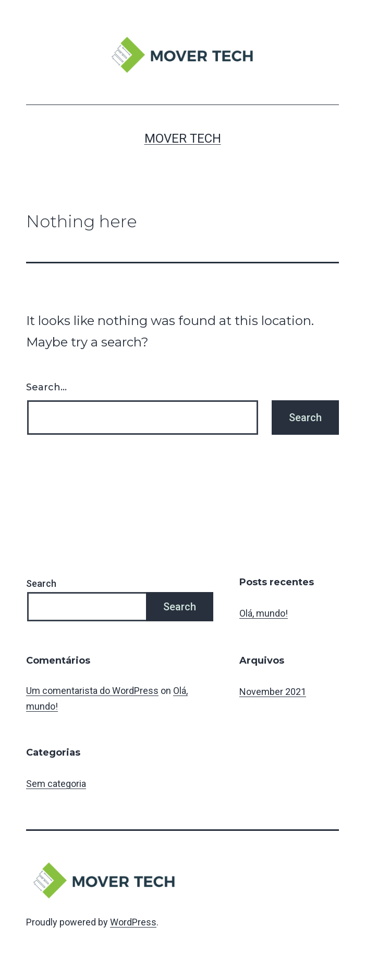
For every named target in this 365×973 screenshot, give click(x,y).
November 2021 (272, 691)
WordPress (133, 922)
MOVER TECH (182, 138)
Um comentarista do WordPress (92, 690)
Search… (46, 387)
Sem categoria (56, 783)
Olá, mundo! (263, 613)
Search (41, 583)
